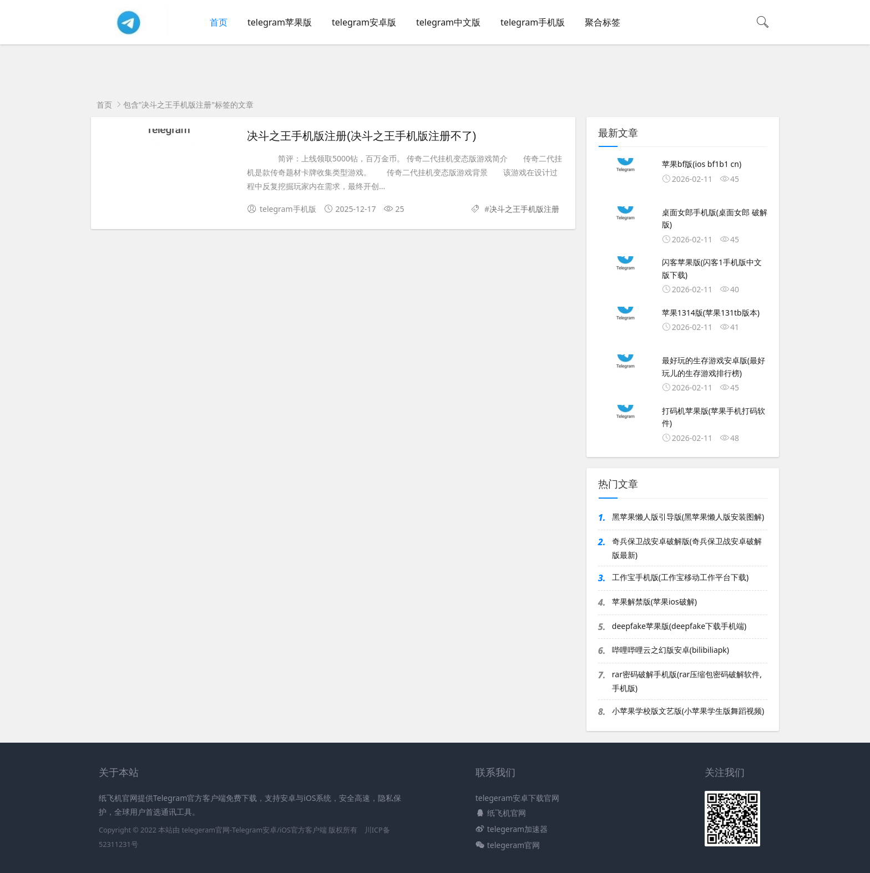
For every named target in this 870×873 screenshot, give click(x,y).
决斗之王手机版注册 (524, 209)
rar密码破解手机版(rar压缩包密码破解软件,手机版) (687, 681)
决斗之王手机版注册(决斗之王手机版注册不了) (361, 136)
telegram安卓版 (364, 22)
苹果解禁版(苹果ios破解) (654, 601)
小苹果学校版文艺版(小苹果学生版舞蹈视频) (688, 710)
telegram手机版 (532, 22)
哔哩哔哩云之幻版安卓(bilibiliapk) (670, 649)
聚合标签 (602, 22)
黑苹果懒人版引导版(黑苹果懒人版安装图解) (688, 516)
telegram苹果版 (279, 22)
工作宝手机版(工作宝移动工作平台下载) (680, 577)
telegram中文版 (448, 22)
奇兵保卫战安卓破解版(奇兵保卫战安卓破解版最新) (687, 548)
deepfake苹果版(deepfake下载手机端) (679, 626)
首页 (218, 22)
